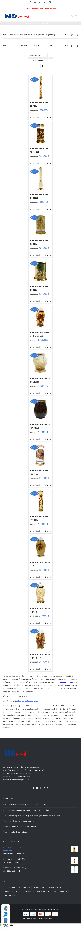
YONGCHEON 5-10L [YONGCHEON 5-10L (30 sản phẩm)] (39, 888)
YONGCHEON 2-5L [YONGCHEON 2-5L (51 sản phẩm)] (24, 888)
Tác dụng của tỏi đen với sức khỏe (18, 832)
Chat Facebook (5, 921)
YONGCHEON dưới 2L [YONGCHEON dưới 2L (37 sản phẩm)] (44, 892)
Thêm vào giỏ (36, 117)
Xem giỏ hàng (72, 35)
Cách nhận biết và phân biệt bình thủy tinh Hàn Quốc (25, 805)
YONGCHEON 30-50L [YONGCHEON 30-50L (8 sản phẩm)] (27, 892)
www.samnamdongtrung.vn (50, 909)
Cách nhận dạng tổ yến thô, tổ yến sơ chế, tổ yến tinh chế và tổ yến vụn (32, 816)
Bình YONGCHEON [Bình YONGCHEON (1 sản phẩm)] (10, 888)
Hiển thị (36, 60)
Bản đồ (6, 908)
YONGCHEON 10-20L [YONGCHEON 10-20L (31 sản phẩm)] (54, 888)
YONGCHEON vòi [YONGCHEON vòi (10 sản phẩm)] (10, 895)
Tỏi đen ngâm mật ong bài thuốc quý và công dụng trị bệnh (28, 810)
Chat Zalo (5, 914)
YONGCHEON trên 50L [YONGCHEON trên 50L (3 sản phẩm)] (60, 892)
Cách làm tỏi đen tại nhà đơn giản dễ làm (21, 821)
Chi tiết (48, 117)
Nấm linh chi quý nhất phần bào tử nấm (20, 826)
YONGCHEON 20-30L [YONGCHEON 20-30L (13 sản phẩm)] (11, 892)
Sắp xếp (35, 55)
